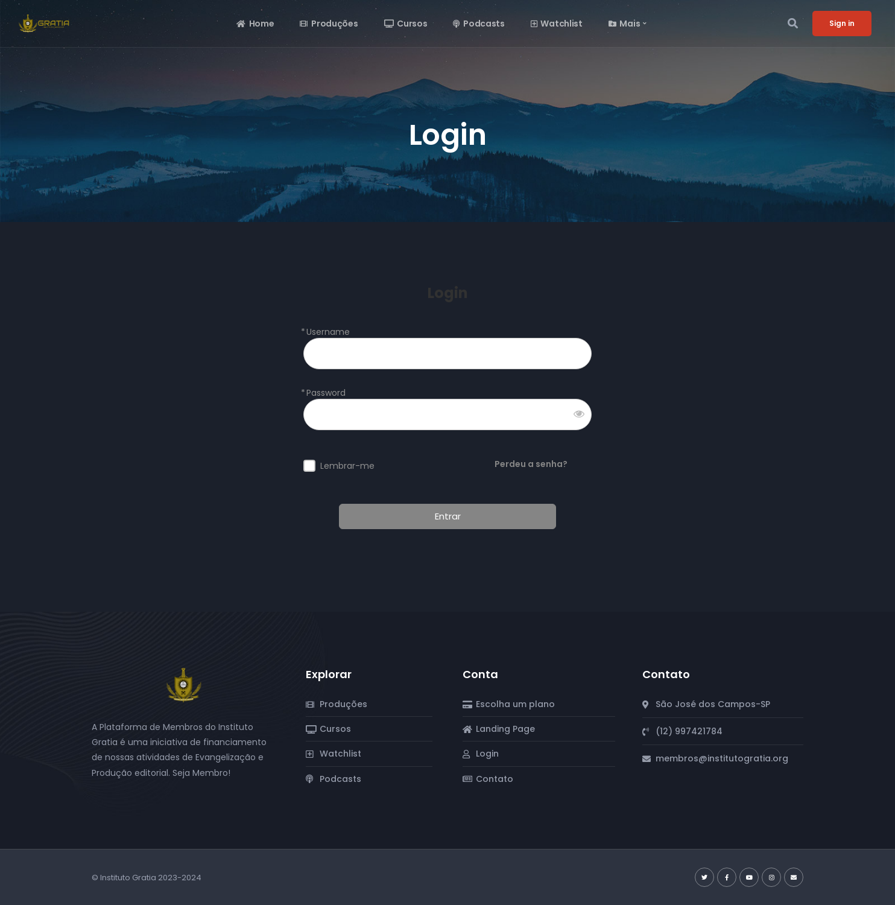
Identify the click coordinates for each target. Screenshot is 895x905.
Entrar (448, 516)
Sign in (842, 23)
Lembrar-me (347, 466)
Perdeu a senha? (531, 464)
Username (328, 332)
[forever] (309, 466)
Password (326, 393)
